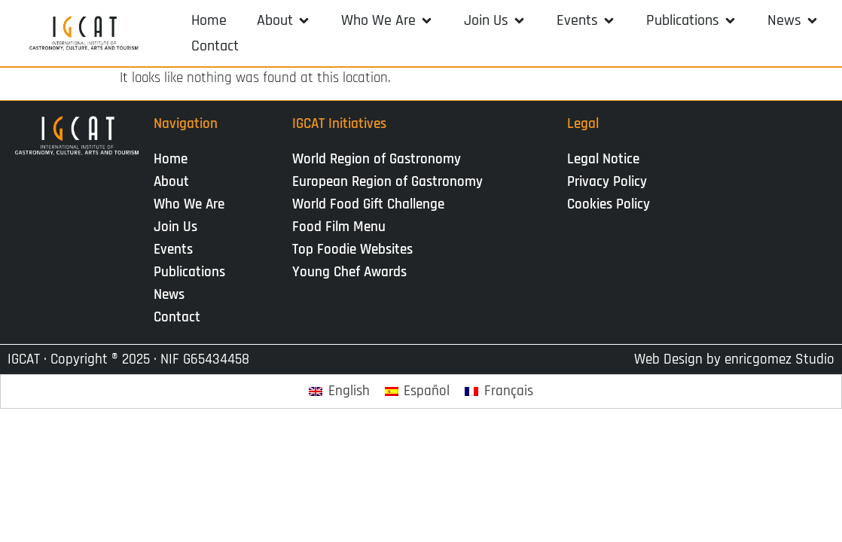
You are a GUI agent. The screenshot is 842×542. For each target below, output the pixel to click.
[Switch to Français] (499, 391)
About (175, 181)
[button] (284, 20)
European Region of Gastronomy (387, 181)
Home (171, 159)
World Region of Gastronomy (376, 159)
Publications (193, 272)
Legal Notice (603, 159)
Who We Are (193, 204)
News (173, 294)
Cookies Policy (608, 204)
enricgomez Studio (779, 359)
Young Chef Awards (349, 272)
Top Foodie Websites (352, 249)
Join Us (179, 227)
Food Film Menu (339, 227)
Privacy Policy (607, 181)
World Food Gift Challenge (368, 204)
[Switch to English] (339, 391)
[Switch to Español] (417, 391)
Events (177, 249)
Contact (177, 317)
